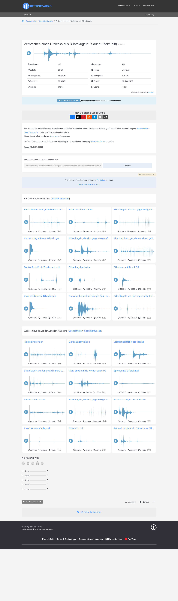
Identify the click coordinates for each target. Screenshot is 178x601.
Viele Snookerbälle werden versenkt (87, 500)
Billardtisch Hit (76, 557)
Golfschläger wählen (79, 471)
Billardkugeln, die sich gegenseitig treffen (135, 306)
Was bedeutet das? (89, 249)
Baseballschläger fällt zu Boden (130, 528)
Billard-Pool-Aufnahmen (81, 306)
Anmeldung (149, 15)
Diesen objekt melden (147, 239)
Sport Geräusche (31, 197)
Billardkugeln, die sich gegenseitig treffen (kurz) (93, 335)
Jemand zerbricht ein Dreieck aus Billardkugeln (138, 557)
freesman (151, 124)
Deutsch (27, 14)
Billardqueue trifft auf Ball (126, 364)
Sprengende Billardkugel (126, 500)
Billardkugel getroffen (80, 364)
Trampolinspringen (33, 471)
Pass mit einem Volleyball (37, 557)
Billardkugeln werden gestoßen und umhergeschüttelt (51, 500)
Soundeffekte (142, 193)
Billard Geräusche (98, 206)
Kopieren (126, 229)
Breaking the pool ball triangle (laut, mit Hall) (91, 393)
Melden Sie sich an (68, 133)
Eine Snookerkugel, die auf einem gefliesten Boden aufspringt (145, 335)
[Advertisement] (89, 52)
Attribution (101, 245)
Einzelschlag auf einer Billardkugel (41, 335)
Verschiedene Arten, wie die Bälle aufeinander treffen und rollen (56, 306)
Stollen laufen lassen (34, 528)
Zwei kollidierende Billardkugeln (40, 393)
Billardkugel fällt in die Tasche (129, 471)
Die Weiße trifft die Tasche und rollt (42, 364)
